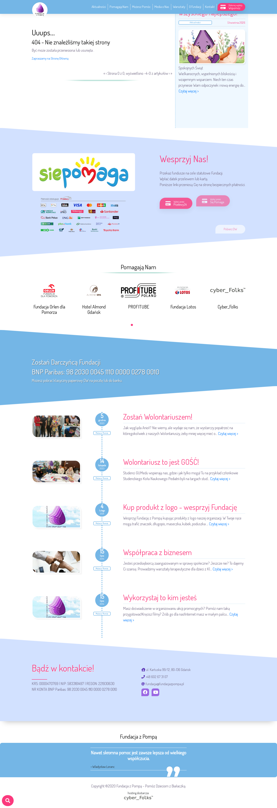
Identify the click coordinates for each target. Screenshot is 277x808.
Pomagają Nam (119, 7)
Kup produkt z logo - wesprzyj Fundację (180, 507)
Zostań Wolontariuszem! (157, 416)
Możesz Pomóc (141, 7)
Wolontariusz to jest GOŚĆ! (161, 461)
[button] (132, 325)
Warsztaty (179, 7)
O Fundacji (195, 7)
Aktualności (99, 7)
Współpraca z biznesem (157, 552)
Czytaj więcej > (189, 90)
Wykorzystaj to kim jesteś (160, 597)
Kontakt (210, 7)
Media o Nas (161, 7)
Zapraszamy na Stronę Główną (50, 58)
